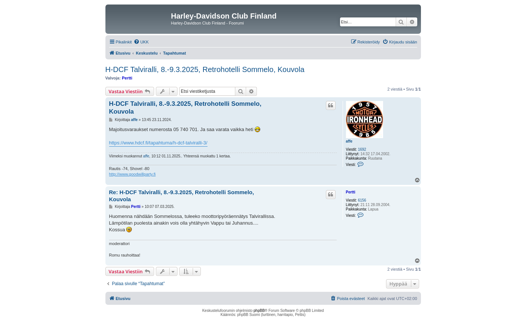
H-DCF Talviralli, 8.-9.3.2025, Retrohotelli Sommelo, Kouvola (205, 69)
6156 (362, 200)
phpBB (259, 311)
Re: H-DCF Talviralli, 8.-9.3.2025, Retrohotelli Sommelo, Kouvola (181, 195)
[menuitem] (141, 41)
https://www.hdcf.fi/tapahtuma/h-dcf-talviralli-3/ (158, 143)
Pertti (127, 78)
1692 (362, 149)
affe (349, 141)
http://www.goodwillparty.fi (132, 174)
